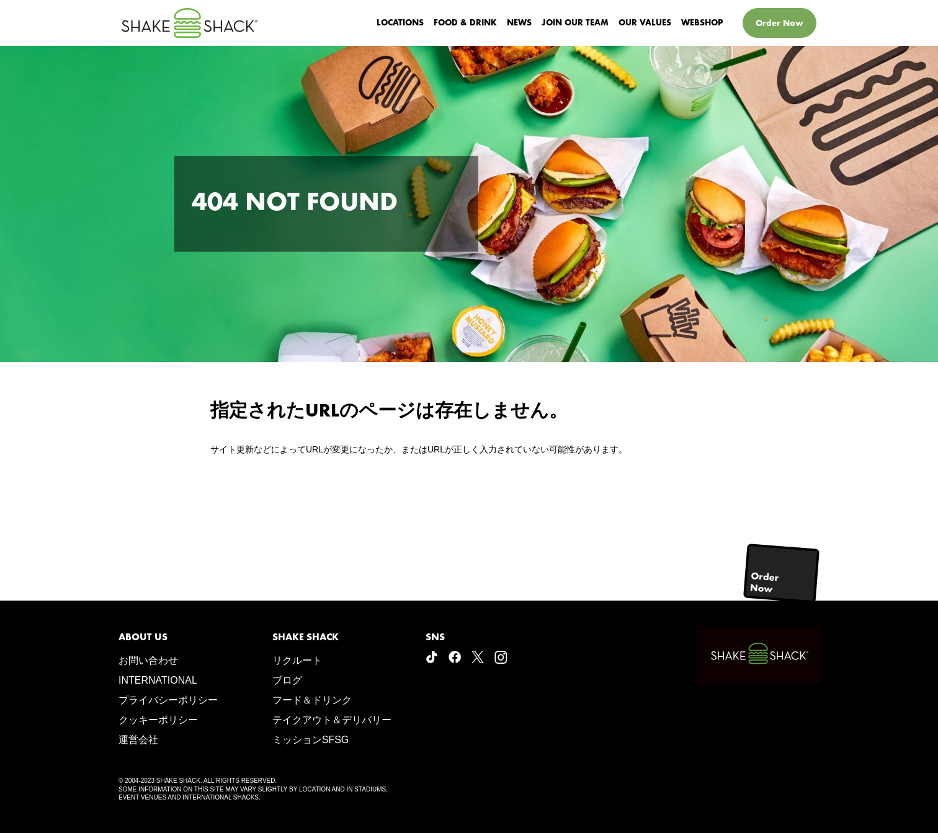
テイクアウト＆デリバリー (331, 720)
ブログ (287, 680)
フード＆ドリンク (312, 700)
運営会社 (138, 739)
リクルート (297, 660)
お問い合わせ (148, 660)
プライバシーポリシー (168, 700)
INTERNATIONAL (157, 680)
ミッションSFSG (310, 739)
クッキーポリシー (158, 720)
